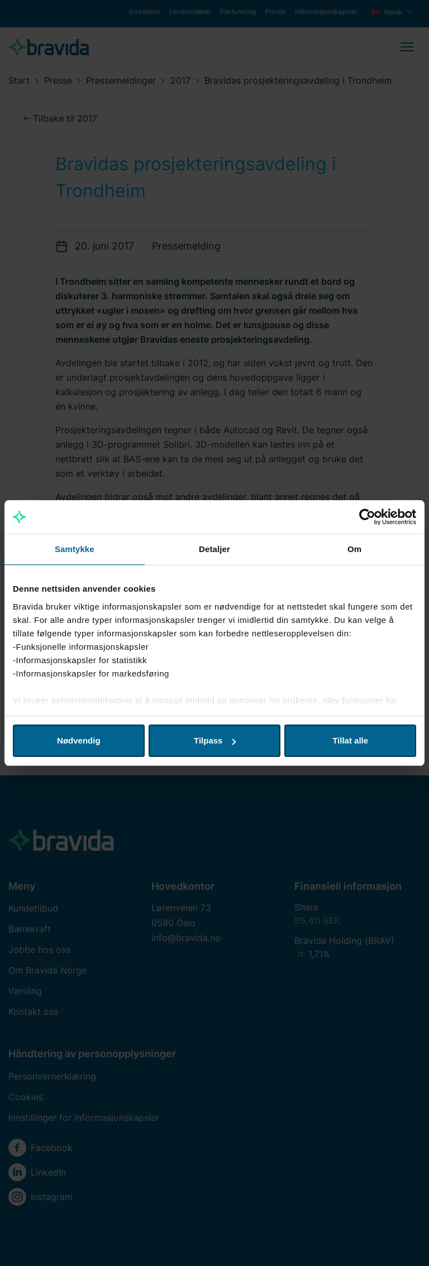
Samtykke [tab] (74, 549)
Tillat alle (350, 740)
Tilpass (215, 740)
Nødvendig (79, 740)
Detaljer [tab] (214, 549)
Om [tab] (354, 549)
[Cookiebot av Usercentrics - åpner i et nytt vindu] (367, 517)
